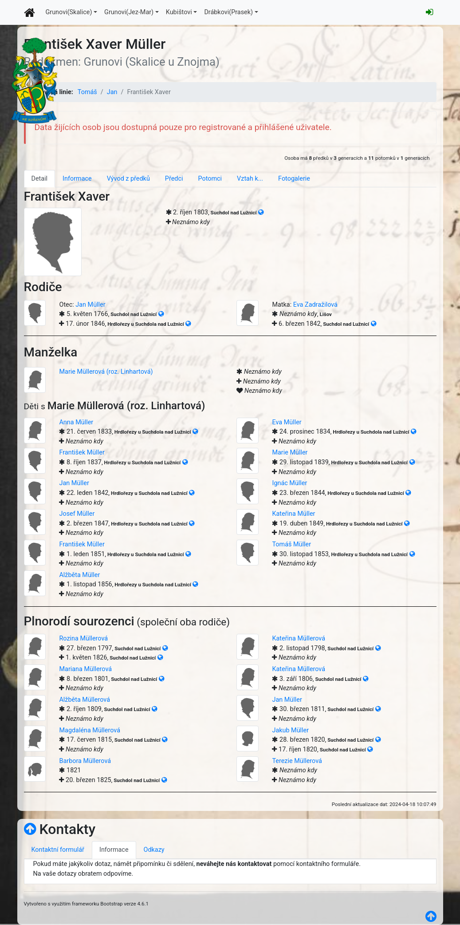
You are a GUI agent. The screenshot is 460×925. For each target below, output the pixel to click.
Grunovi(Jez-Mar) (128, 12)
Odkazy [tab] (154, 850)
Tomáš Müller (291, 544)
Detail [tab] (39, 178)
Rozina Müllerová (83, 638)
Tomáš (87, 92)
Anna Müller (76, 422)
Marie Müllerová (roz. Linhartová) (106, 372)
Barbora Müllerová (85, 761)
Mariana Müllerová (85, 669)
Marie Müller (289, 452)
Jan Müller (90, 304)
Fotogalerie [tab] (294, 178)
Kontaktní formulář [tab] (57, 850)
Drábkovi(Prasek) (228, 12)
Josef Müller (76, 514)
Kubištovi (179, 12)
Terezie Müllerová (297, 761)
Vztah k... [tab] (250, 178)
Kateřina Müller (293, 514)
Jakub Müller (290, 730)
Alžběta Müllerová (84, 700)
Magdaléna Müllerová (89, 730)
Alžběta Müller (79, 575)
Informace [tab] (77, 178)
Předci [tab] (174, 178)
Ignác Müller (289, 483)
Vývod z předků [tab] (128, 178)
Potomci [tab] (210, 178)
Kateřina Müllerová (298, 638)
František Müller (81, 452)
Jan (112, 92)
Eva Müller (286, 422)
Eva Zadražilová (315, 304)
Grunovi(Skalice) (69, 12)
